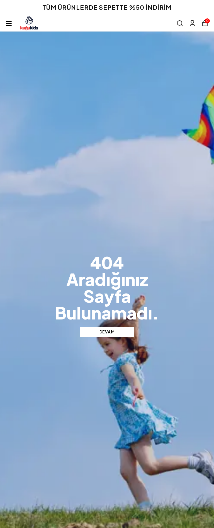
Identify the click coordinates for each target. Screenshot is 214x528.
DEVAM (107, 331)
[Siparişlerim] (192, 23)
